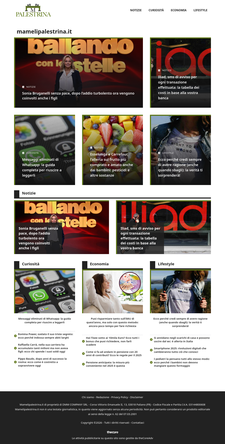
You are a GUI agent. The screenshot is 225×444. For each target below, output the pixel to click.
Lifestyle (200, 10)
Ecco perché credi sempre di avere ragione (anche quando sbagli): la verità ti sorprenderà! (180, 322)
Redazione (102, 397)
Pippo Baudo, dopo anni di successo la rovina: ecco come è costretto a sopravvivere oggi (42, 362)
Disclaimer (136, 397)
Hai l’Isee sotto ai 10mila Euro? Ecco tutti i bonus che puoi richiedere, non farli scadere (112, 341)
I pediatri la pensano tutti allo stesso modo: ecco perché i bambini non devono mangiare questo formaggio (182, 362)
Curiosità (156, 10)
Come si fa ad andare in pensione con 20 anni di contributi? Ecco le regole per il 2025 (114, 353)
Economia (179, 10)
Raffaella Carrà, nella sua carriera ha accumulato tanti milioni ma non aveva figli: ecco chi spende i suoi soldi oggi (43, 348)
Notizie (136, 10)
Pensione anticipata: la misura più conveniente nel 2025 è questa (107, 364)
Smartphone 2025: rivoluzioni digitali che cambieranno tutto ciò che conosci (180, 350)
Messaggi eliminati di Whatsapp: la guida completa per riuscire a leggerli (44, 320)
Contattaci (137, 422)
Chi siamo (88, 397)
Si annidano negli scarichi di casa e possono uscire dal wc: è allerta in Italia (182, 339)
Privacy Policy (119, 397)
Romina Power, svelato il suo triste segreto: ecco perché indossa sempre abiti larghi (45, 335)
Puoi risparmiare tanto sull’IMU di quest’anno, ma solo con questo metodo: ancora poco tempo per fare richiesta (112, 322)
